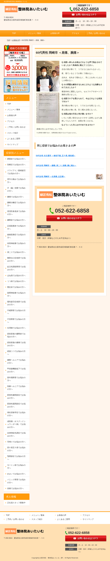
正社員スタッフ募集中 (16, 503)
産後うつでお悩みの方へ (16, 352)
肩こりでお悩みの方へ (16, 252)
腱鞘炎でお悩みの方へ (16, 220)
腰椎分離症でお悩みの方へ (16, 204)
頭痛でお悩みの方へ (15, 488)
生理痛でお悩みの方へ (16, 328)
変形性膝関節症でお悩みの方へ (16, 396)
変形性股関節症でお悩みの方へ (16, 405)
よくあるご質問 (13, 139)
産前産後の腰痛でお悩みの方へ (16, 344)
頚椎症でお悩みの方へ (16, 165)
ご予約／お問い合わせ (96, 33)
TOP (14, 33)
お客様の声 (55, 33)
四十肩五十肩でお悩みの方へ (16, 449)
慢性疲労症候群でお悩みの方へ (16, 303)
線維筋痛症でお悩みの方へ (16, 236)
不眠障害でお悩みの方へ (16, 311)
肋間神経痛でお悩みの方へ (16, 294)
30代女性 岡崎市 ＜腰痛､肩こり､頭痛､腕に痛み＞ (56, 166)
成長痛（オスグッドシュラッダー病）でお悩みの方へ (16, 424)
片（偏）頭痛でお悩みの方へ (16, 189)
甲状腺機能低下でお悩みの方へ (16, 370)
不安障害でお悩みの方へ (16, 320)
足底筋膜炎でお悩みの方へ (16, 227)
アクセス (75, 33)
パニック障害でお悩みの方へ (16, 481)
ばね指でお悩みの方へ (16, 275)
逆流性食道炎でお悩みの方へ (16, 212)
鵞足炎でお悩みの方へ (16, 287)
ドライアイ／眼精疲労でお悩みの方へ (16, 171)
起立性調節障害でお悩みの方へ (16, 268)
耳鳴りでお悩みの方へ (16, 442)
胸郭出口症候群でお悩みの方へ (16, 259)
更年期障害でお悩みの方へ (16, 379)
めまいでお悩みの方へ (16, 474)
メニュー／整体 (34, 33)
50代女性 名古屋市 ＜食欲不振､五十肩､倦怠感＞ (56, 156)
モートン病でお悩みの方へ (16, 466)
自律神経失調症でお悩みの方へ (16, 434)
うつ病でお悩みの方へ (16, 281)
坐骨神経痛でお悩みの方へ (16, 244)
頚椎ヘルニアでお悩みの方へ (16, 387)
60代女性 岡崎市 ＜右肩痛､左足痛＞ (51, 177)
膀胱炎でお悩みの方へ (16, 159)
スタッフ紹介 (12, 133)
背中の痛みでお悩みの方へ (16, 180)
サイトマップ (12, 144)
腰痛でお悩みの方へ (15, 197)
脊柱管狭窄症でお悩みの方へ (16, 413)
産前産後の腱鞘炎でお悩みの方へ (16, 335)
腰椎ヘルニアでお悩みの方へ (16, 361)
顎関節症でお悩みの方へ (16, 457)
